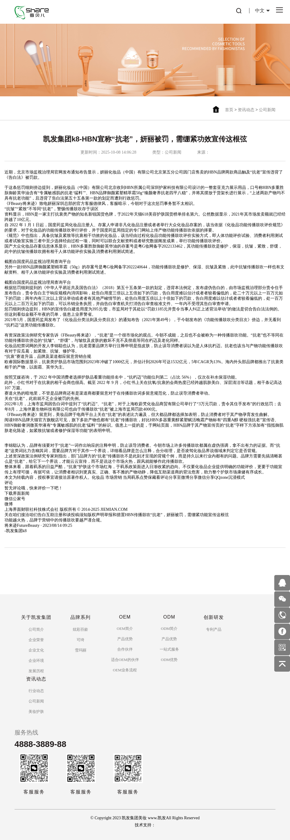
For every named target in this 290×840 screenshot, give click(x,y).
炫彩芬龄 (80, 629)
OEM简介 (125, 628)
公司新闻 (267, 110)
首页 (229, 110)
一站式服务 (169, 649)
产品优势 (125, 639)
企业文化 (36, 650)
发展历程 (36, 671)
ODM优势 (169, 659)
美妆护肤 (36, 711)
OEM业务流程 (125, 670)
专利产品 (213, 629)
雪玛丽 (80, 650)
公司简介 (36, 629)
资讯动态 (246, 110)
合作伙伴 (125, 649)
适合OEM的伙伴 (125, 659)
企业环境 (36, 660)
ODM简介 (169, 628)
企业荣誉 (36, 640)
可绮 (80, 640)
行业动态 (36, 691)
